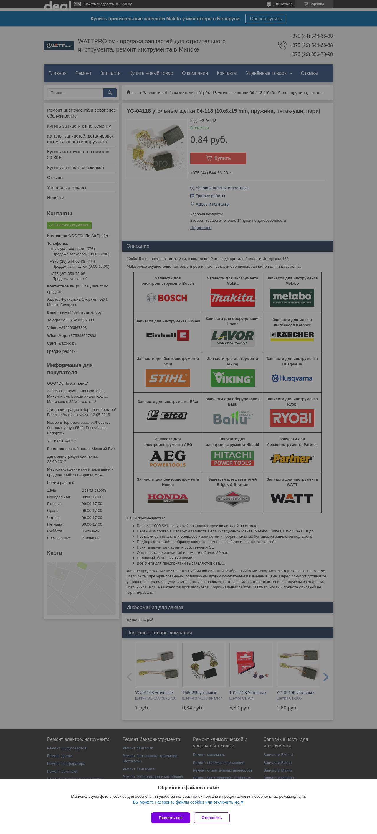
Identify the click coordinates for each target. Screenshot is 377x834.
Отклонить (214, 817)
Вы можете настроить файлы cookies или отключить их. (186, 804)
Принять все (171, 817)
